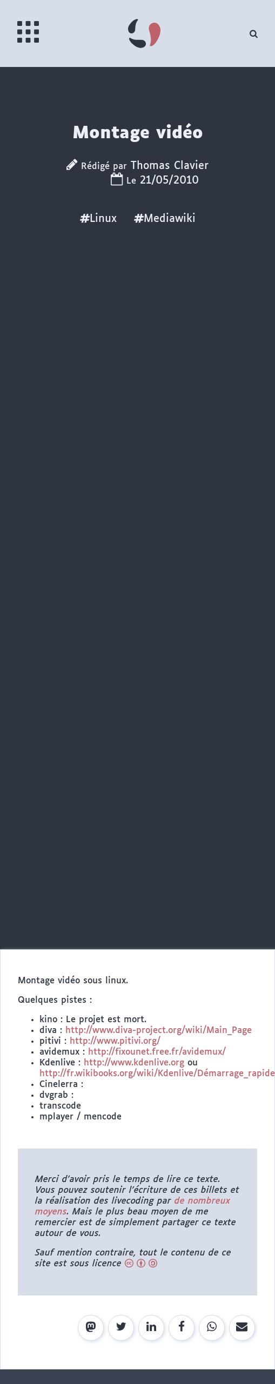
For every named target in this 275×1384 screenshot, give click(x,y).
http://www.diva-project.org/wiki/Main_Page (158, 1030)
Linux (98, 218)
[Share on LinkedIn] (151, 1328)
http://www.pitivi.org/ (115, 1041)
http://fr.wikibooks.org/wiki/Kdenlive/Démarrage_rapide (157, 1073)
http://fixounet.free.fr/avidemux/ (157, 1052)
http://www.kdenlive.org (134, 1063)
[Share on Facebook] (181, 1328)
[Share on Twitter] (121, 1328)
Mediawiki (165, 218)
